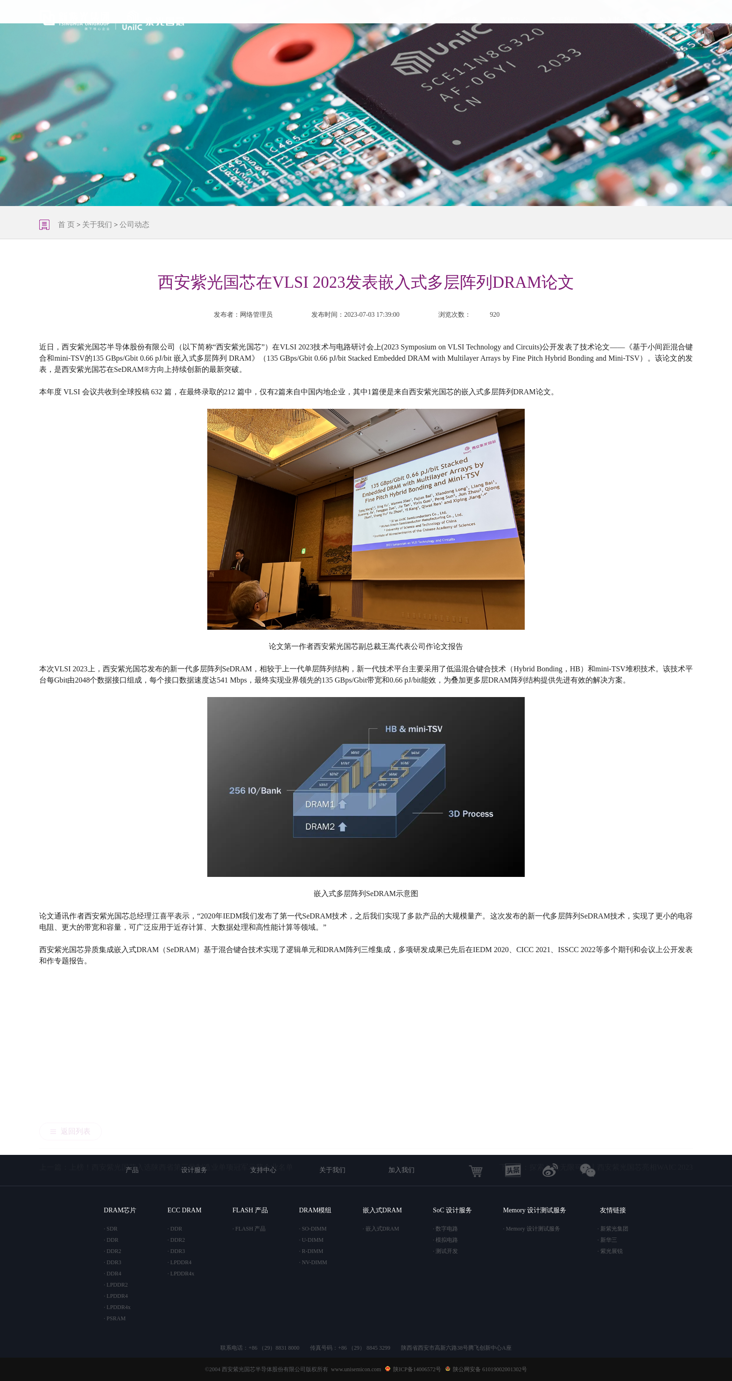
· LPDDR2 (115, 1284)
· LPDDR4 (115, 1296)
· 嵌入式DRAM (381, 1228)
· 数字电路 (445, 1228)
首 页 (386, 20)
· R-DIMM (311, 1251)
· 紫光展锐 (610, 1251)
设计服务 (464, 20)
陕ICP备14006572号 (417, 1369)
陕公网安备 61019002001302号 (490, 1369)
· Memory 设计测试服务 (531, 1228)
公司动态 (134, 224)
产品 (422, 20)
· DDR (111, 1240)
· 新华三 (607, 1240)
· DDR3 (112, 1262)
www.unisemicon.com (356, 1369)
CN (666, 20)
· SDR (110, 1228)
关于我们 (563, 20)
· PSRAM (115, 1318)
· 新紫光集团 (613, 1228)
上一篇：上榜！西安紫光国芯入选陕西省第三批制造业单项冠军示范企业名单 (166, 1091)
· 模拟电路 (445, 1240)
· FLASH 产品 (249, 1228)
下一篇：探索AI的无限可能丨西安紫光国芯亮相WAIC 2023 (596, 1091)
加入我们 (613, 20)
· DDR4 (112, 1273)
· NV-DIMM (313, 1262)
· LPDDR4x (117, 1307)
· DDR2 (112, 1251)
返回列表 (70, 1048)
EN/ (654, 20)
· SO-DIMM (312, 1228)
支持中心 (514, 20)
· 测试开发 (445, 1251)
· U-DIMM (311, 1240)
